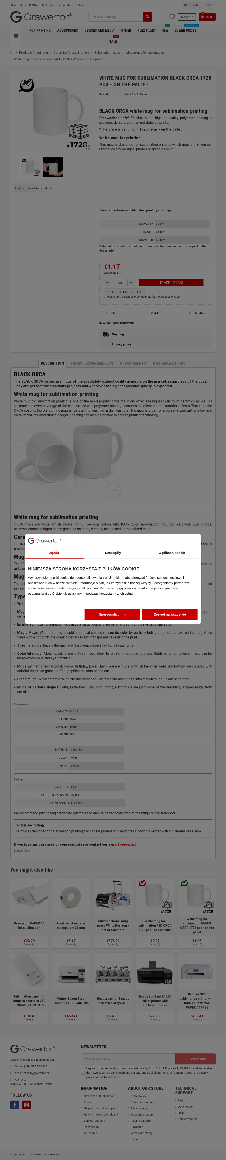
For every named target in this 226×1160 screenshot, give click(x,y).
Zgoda (54, 531)
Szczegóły (113, 531)
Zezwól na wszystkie (170, 592)
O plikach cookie (172, 531)
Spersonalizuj (112, 592)
